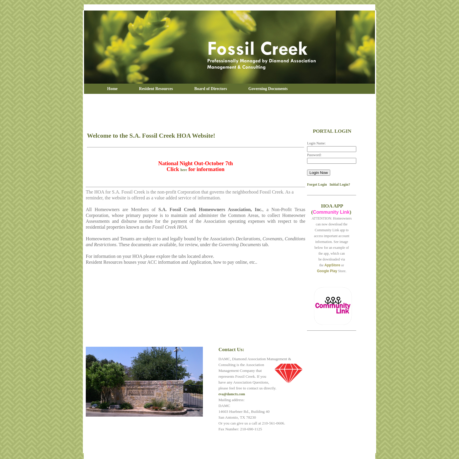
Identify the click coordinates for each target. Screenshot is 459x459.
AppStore (332, 265)
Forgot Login (317, 184)
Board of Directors (210, 89)
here (183, 170)
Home (112, 89)
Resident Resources (156, 89)
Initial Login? (340, 184)
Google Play (327, 271)
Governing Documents (268, 89)
